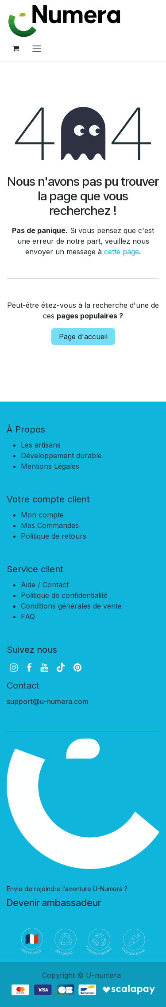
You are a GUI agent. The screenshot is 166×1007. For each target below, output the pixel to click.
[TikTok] (60, 667)
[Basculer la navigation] (37, 48)
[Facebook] (29, 667)
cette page (121, 251)
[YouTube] (44, 667)
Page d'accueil (83, 336)
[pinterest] (77, 667)
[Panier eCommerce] (15, 48)
